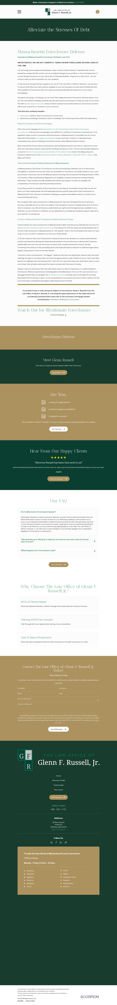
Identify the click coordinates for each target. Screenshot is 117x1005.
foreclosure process (57, 275)
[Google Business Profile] (51, 842)
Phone (20, 694)
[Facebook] (56, 842)
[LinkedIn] (61, 842)
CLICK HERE (79, 2)
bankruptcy (24, 116)
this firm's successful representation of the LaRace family (49, 152)
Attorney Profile (58, 781)
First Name (21, 688)
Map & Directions (58, 830)
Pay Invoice (58, 790)
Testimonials (58, 785)
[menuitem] (20, 919)
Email (61, 694)
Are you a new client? (24, 699)
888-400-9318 (58, 810)
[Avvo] (65, 842)
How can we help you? (25, 704)
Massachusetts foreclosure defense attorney (35, 228)
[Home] (58, 12)
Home (58, 776)
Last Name (62, 688)
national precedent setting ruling (54, 155)
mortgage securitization (46, 138)
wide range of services (35, 104)
